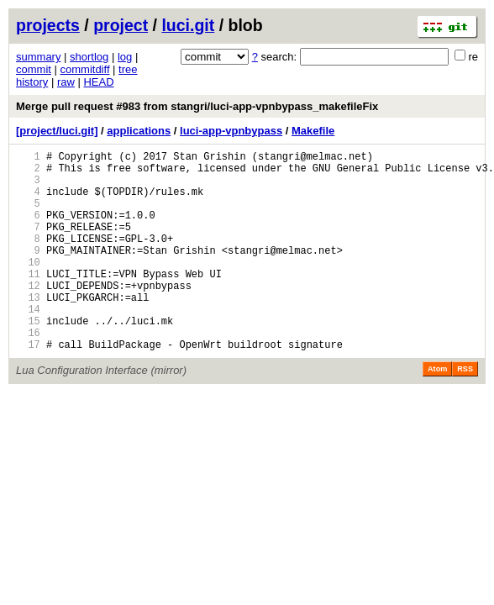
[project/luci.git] (57, 130)
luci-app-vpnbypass (231, 130)
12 (28, 315)
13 (28, 330)
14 (28, 344)
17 (28, 387)
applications (139, 130)
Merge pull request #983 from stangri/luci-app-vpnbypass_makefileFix (197, 106)
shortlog (89, 56)
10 (28, 287)
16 (28, 373)
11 (28, 301)
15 (28, 358)
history (32, 82)
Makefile (313, 130)
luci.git (187, 25)
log (125, 56)
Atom (437, 412)
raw (66, 82)
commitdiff (85, 69)
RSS (465, 412)
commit (33, 69)
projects (48, 25)
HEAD (98, 82)
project (120, 25)
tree (127, 69)
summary (38, 56)
